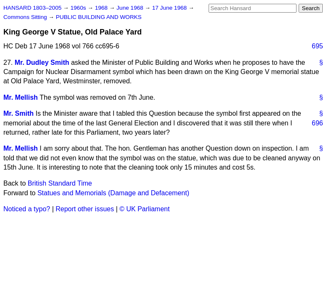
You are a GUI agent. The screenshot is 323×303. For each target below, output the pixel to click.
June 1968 (130, 8)
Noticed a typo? (26, 209)
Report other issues (85, 209)
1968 (102, 8)
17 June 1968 (170, 8)
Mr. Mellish (20, 97)
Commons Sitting (25, 17)
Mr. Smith (18, 113)
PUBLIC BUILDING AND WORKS (99, 17)
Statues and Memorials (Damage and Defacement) (113, 193)
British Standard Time (60, 183)
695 (317, 46)
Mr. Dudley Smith (42, 62)
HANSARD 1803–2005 (32, 8)
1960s (78, 8)
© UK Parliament (144, 209)
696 (317, 123)
